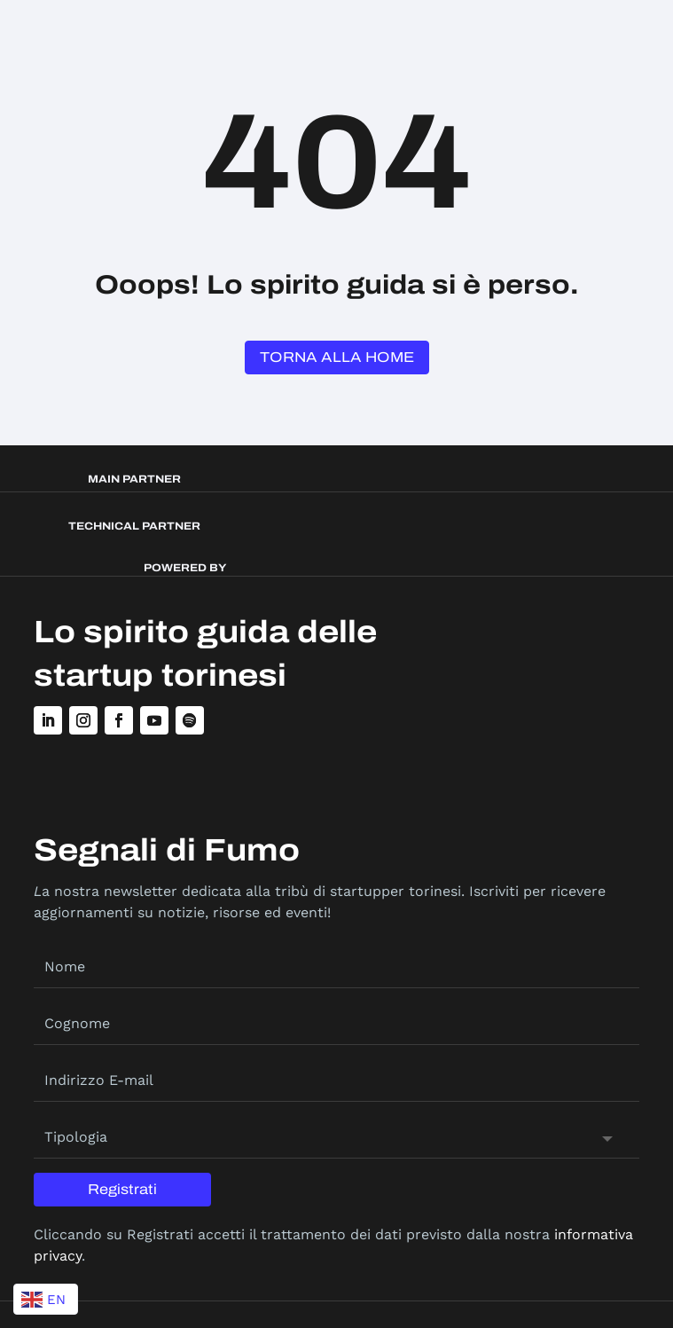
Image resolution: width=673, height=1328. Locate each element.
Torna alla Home (337, 357)
